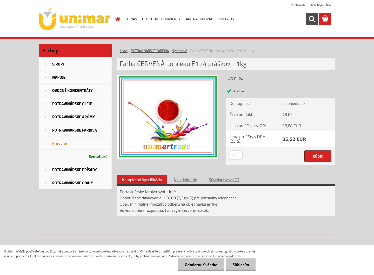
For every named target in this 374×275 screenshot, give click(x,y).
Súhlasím (240, 265)
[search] (312, 19)
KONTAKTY (226, 18)
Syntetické (179, 50)
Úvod (124, 50)
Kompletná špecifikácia (142, 180)
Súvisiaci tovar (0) (224, 180)
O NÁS (132, 18)
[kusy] (236, 155)
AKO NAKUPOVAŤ (199, 18)
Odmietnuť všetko (201, 265)
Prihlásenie (298, 4)
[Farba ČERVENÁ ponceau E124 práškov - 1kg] (167, 77)
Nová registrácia (320, 4)
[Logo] (74, 19)
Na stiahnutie (185, 180)
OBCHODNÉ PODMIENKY (161, 18)
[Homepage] (117, 19)
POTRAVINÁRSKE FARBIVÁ (150, 50)
